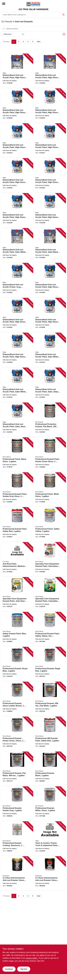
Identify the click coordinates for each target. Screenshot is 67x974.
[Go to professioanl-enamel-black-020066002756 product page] (50, 769)
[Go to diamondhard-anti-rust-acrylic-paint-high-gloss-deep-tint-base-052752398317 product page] (50, 315)
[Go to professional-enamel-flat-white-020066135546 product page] (50, 699)
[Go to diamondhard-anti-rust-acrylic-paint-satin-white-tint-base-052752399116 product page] (50, 350)
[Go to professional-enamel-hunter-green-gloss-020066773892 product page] (17, 734)
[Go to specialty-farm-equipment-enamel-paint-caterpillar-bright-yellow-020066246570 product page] (50, 594)
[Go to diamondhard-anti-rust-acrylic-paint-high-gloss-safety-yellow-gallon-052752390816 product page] (17, 175)
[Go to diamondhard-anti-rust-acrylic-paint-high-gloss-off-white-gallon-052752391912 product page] (50, 210)
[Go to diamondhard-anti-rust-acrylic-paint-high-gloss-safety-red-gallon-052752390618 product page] (50, 141)
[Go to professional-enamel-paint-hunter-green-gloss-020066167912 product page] (50, 455)
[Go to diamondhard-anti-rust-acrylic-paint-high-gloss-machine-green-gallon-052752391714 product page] (17, 210)
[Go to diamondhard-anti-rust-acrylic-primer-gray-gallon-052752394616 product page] (17, 280)
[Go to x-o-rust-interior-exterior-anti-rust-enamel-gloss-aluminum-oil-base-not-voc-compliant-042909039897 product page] (50, 873)
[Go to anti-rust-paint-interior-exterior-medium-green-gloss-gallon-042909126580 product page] (17, 559)
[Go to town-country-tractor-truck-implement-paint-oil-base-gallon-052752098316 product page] (50, 839)
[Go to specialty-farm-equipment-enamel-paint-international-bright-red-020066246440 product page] (50, 559)
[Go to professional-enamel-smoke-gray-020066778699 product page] (17, 804)
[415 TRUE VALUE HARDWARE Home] (33, 4)
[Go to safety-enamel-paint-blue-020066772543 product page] (17, 629)
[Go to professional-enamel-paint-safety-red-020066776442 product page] (50, 734)
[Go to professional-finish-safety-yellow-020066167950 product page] (50, 524)
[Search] (63, 14)
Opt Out (23, 969)
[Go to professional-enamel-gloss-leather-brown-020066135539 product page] (17, 699)
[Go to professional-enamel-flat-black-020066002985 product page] (17, 769)
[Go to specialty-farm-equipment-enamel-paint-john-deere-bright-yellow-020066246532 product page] (17, 594)
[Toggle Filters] (64, 34)
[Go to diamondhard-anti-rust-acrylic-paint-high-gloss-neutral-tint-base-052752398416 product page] (17, 350)
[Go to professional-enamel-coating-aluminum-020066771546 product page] (17, 839)
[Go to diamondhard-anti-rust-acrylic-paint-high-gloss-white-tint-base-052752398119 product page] (50, 280)
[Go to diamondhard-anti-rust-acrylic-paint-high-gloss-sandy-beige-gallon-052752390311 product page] (50, 106)
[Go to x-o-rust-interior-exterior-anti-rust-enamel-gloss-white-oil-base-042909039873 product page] (17, 873)
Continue (9, 969)
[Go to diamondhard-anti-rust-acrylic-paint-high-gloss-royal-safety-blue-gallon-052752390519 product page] (17, 141)
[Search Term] (33, 14)
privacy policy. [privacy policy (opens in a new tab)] (32, 958)
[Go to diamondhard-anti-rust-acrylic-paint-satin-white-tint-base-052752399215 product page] (17, 385)
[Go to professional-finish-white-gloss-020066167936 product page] (50, 490)
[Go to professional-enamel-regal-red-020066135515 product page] (50, 664)
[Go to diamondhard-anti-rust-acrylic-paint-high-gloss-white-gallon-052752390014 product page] (17, 71)
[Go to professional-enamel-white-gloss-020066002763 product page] (50, 804)
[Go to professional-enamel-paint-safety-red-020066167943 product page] (17, 524)
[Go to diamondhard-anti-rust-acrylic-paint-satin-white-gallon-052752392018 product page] (17, 245)
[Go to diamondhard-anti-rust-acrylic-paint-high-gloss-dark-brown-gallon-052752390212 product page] (17, 106)
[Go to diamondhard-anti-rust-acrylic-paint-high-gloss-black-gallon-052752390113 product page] (50, 71)
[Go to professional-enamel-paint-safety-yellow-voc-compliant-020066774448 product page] (50, 629)
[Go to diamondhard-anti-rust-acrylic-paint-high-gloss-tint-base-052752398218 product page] (17, 315)
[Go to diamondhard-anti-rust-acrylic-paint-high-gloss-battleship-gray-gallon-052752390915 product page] (50, 175)
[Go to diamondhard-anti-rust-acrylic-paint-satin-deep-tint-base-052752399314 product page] (50, 385)
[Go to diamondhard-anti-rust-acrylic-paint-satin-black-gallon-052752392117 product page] (50, 245)
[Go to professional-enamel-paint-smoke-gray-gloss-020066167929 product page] (17, 490)
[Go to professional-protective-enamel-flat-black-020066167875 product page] (50, 420)
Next (38, 42)
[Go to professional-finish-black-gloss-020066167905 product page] (17, 455)
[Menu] (3, 3)
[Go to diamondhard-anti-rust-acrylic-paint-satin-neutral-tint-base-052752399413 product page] (17, 420)
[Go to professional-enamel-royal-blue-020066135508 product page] (17, 664)
